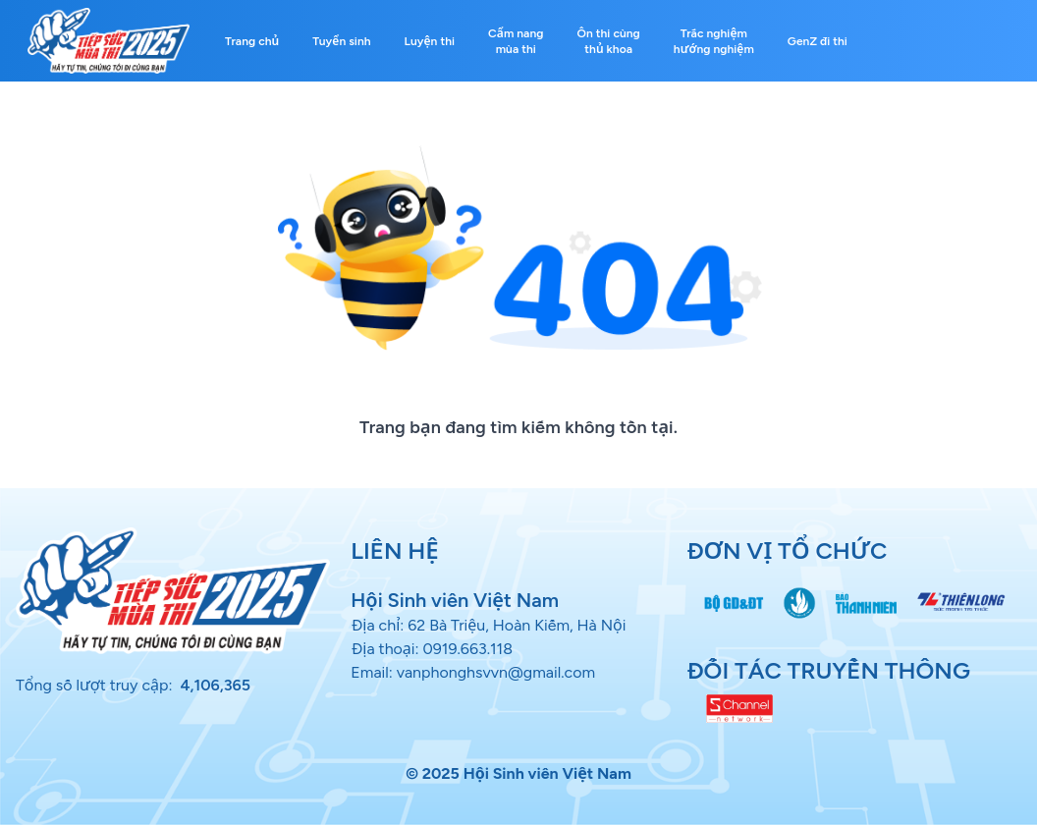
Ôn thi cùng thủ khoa (608, 41)
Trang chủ (252, 41)
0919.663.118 (468, 648)
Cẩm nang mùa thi (515, 41)
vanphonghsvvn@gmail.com (496, 672)
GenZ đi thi (817, 41)
